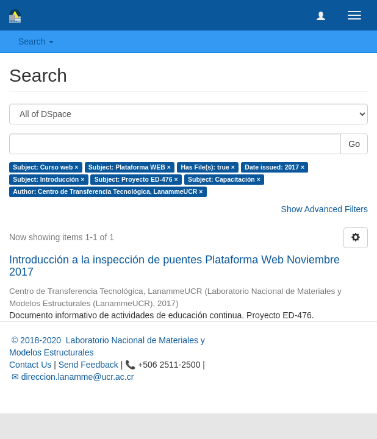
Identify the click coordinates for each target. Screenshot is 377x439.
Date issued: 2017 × (274, 167)
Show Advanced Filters (324, 209)
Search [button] (36, 41)
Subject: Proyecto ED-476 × (136, 179)
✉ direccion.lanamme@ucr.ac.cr (71, 377)
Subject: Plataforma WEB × (129, 167)
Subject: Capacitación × (224, 179)
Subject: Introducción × (48, 179)
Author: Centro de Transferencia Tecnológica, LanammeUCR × (108, 191)
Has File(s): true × (207, 167)
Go (354, 144)
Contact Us (30, 364)
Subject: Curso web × (45, 167)
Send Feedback (88, 364)
